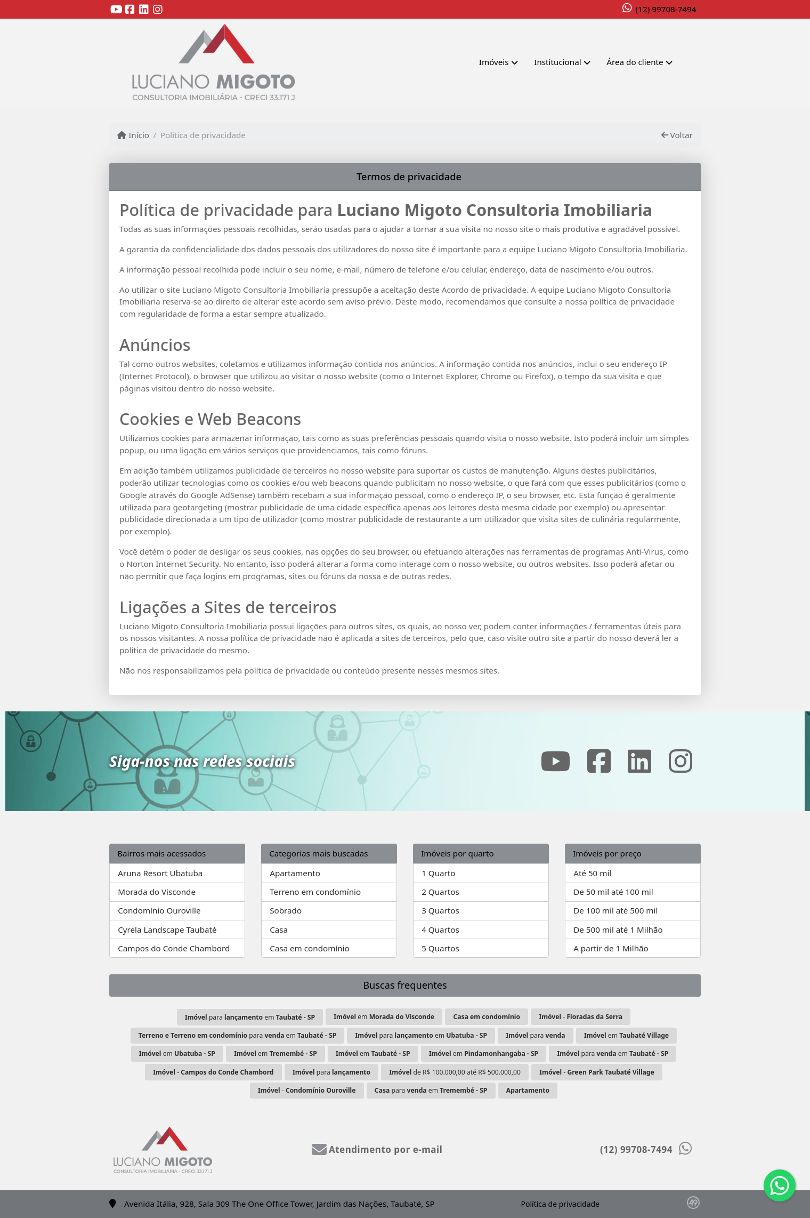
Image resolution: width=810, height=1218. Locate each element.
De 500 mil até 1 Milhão (617, 929)
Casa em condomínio (310, 948)
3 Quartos (440, 910)
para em (250, 1017)
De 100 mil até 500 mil (615, 910)
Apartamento (295, 873)
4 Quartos (440, 929)
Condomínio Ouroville (159, 910)
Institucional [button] (557, 62)
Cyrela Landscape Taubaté (167, 929)
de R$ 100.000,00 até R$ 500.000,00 (455, 1072)
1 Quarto (438, 873)
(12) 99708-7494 (666, 9)
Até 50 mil (592, 873)
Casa (279, 929)
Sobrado (286, 910)
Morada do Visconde (157, 891)
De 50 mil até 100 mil (613, 891)
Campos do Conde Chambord (174, 948)
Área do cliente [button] (634, 62)
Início (133, 135)
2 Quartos (440, 891)
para (535, 1035)
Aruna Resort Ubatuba (160, 873)
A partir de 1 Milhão (611, 948)
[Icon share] (116, 10)
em (384, 1016)
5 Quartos (440, 948)
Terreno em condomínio (315, 891)
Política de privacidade (560, 1204)
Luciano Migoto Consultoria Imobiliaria (494, 210)
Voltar (677, 135)
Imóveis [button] (494, 62)
